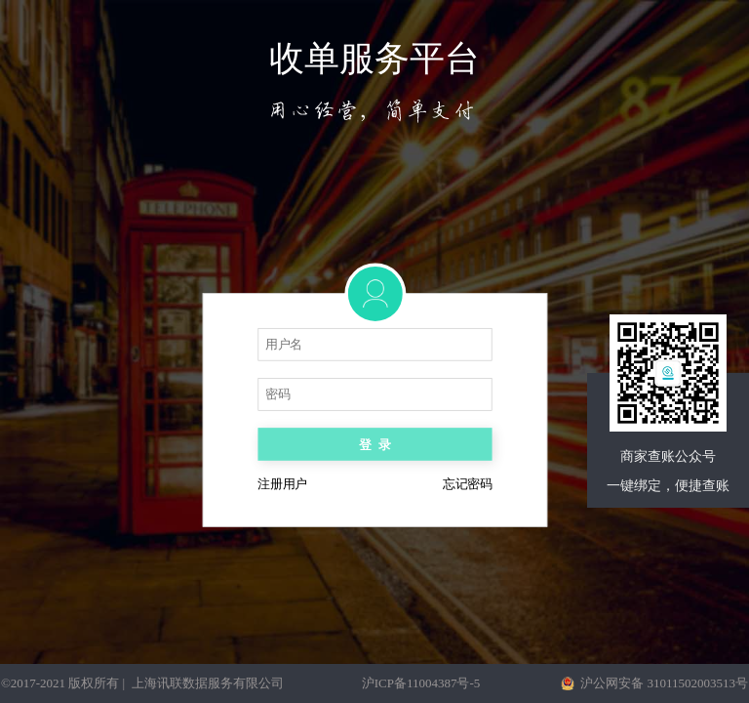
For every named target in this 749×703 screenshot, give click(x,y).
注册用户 (281, 485)
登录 (374, 445)
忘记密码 (467, 485)
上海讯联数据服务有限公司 (208, 683)
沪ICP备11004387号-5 (421, 683)
